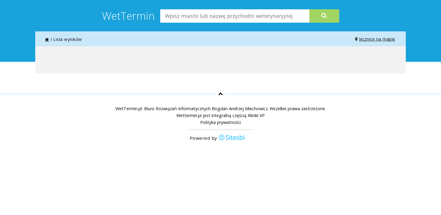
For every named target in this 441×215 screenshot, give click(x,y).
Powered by (217, 138)
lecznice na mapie (375, 39)
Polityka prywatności (220, 122)
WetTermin (128, 15)
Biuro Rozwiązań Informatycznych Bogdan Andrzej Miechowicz (206, 108)
